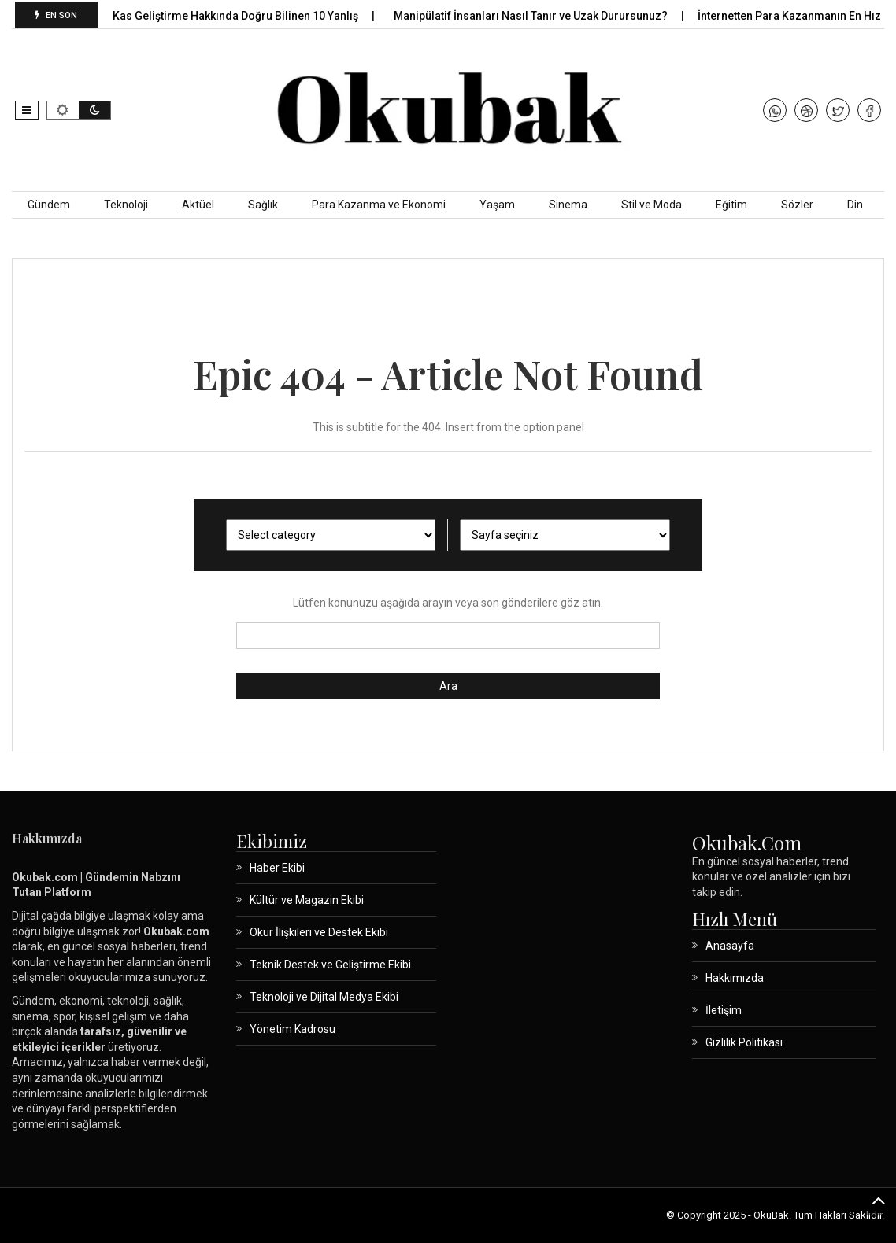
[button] (27, 110)
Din (855, 204)
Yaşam (497, 204)
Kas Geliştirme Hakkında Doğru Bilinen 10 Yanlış (245, 15)
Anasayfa (729, 945)
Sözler (797, 204)
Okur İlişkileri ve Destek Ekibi (319, 932)
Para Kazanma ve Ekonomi (379, 204)
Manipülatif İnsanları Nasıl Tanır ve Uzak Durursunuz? (540, 15)
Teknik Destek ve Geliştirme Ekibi (330, 964)
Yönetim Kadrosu (292, 1029)
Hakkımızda (734, 978)
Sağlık (263, 204)
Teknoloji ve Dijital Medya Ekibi (324, 996)
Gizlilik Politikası (744, 1042)
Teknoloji (126, 204)
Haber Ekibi (277, 867)
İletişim (723, 1010)
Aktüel (198, 204)
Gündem (49, 204)
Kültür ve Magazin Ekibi (307, 900)
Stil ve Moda (651, 204)
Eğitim (731, 204)
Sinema (568, 204)
